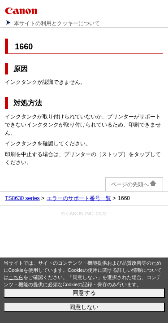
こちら (16, 277)
